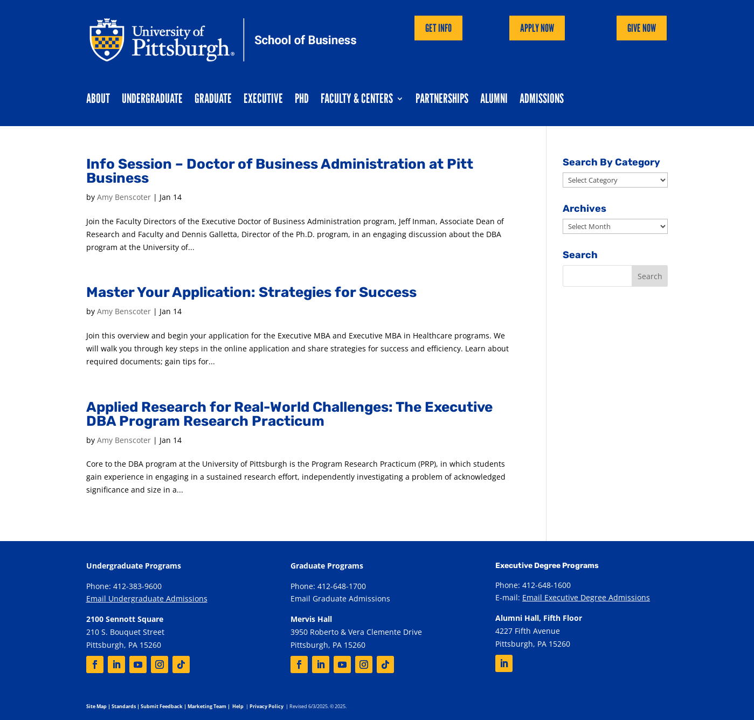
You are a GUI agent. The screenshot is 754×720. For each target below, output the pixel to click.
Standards (124, 706)
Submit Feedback (162, 706)
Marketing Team (207, 706)
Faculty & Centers (357, 100)
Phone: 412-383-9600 (124, 586)
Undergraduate (152, 100)
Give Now (641, 28)
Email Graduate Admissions (340, 598)
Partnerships (442, 100)
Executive (263, 100)
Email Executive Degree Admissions (586, 597)
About (98, 100)
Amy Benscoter (124, 197)
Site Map (96, 706)
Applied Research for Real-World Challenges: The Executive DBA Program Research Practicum (289, 414)
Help (238, 706)
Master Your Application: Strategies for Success (251, 292)
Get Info (438, 28)
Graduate (213, 100)
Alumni (494, 100)
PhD (302, 100)
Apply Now (537, 28)
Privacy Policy (266, 706)
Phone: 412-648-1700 (328, 586)
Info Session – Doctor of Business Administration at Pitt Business (279, 171)
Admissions (542, 100)
